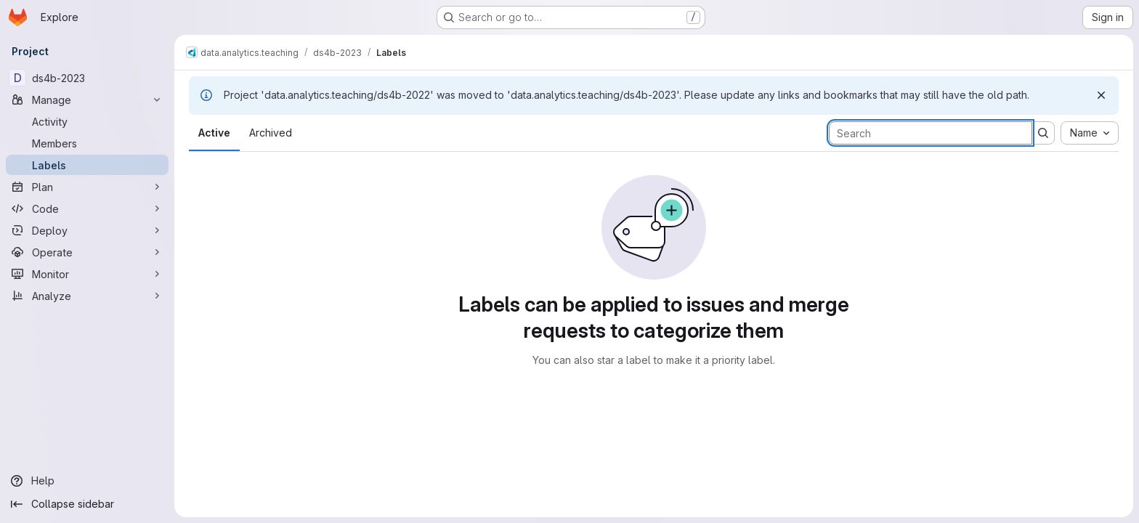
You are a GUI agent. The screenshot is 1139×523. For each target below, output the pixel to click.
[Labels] (87, 165)
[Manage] (87, 99)
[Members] (87, 143)
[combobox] (1090, 133)
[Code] (87, 208)
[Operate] (87, 252)
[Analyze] (87, 295)
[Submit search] (1043, 133)
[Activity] (87, 121)
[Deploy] (87, 230)
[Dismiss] (1101, 95)
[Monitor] (87, 274)
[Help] (87, 481)
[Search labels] (930, 133)
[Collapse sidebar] (87, 504)
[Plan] (87, 187)
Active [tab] (214, 132)
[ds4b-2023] (87, 78)
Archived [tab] (270, 132)
